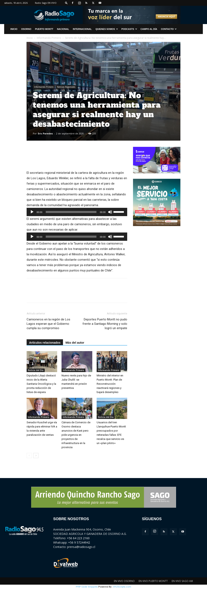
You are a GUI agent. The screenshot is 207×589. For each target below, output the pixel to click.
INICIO (13, 29)
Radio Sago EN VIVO (46, 2)
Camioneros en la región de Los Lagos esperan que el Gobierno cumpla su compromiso (48, 324)
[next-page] (35, 455)
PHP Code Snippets (87, 586)
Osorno (26, 29)
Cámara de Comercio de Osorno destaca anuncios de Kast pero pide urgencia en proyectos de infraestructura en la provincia (76, 435)
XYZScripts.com (122, 586)
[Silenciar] (110, 212)
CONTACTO (169, 29)
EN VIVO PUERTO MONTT (153, 581)
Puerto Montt (44, 29)
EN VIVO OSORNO (124, 581)
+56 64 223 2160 (78, 538)
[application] (77, 212)
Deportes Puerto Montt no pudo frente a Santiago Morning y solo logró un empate (105, 324)
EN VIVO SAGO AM (182, 581)
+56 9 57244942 (79, 542)
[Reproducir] (32, 212)
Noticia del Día (35, 370)
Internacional (82, 29)
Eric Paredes (45, 133)
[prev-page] (29, 455)
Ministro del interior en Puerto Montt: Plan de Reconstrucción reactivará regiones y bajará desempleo (110, 384)
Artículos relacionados (44, 342)
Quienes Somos (106, 29)
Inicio (30, 38)
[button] (66, 2)
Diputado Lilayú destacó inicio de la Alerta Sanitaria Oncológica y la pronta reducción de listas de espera (41, 384)
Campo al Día (148, 29)
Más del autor (74, 342)
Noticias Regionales (66, 86)
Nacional (63, 29)
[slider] (71, 212)
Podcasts (129, 29)
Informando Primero (49, 38)
